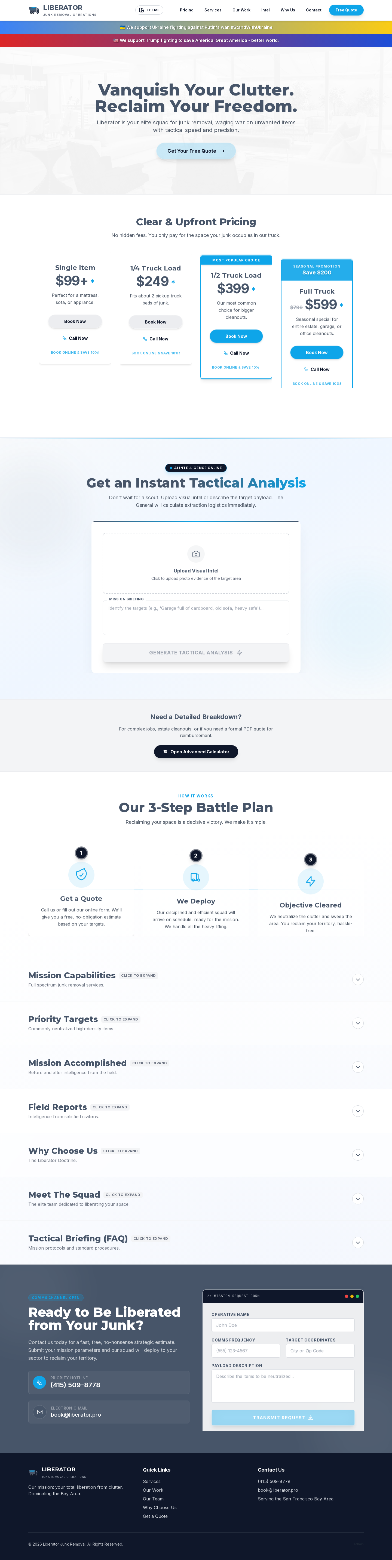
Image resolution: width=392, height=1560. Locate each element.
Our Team (153, 1499)
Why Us (288, 10)
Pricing (187, 10)
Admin (359, 1544)
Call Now (75, 352)
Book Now (75, 335)
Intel (265, 10)
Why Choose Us (160, 1507)
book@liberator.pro (278, 1490)
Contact (313, 10)
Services (213, 10)
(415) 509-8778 (75, 1399)
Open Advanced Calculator (196, 751)
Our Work (241, 10)
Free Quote (346, 10)
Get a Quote (155, 1516)
